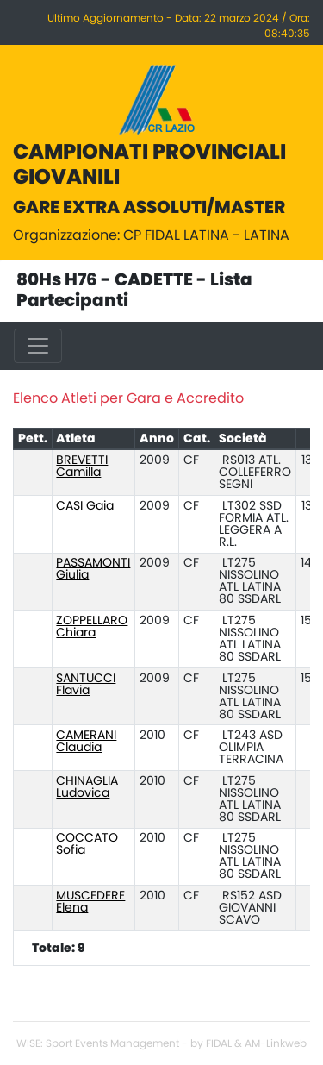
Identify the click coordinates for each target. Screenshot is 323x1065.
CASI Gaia (85, 506)
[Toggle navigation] (38, 346)
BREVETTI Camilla (82, 466)
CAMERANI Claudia (86, 742)
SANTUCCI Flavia (85, 685)
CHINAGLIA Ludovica (87, 787)
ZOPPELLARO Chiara (91, 627)
